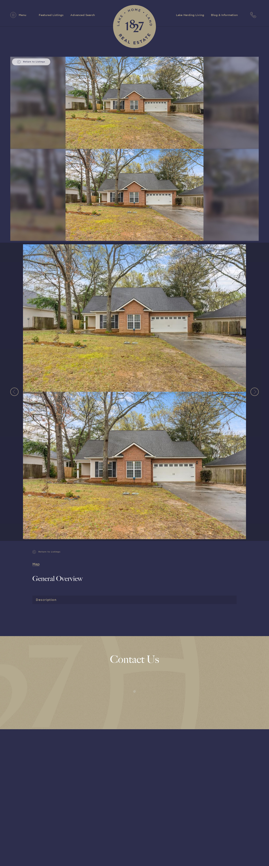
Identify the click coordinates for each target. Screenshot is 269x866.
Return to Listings (46, 552)
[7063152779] (254, 15)
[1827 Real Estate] (134, 26)
